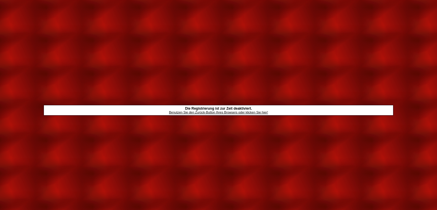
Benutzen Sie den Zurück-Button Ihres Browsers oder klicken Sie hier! (218, 112)
